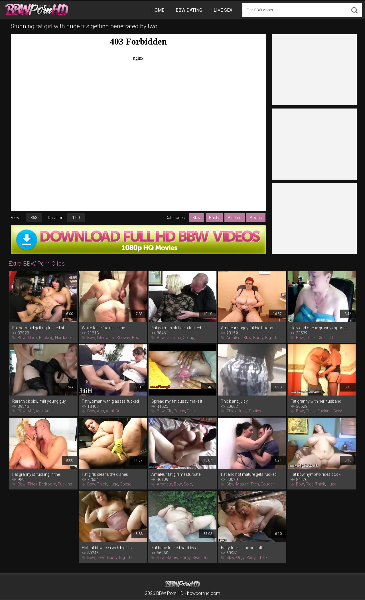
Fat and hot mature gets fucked (249, 474)
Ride (309, 484)
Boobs (256, 217)
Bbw (196, 217)
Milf (30, 411)
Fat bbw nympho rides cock (315, 474)
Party (251, 557)
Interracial (106, 337)
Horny (185, 557)
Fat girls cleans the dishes (105, 474)
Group (188, 337)
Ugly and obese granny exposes (319, 328)
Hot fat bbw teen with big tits (107, 547)
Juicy (243, 411)
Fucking (46, 337)
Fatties (255, 411)
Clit (169, 411)
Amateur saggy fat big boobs (247, 328)
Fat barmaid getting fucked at (38, 328)
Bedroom (47, 484)
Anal (48, 411)
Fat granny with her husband (316, 401)
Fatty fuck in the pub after (243, 547)
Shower (123, 337)
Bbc (135, 337)
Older (322, 337)
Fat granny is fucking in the (36, 474)
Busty (214, 217)
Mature (242, 484)
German (174, 337)
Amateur (234, 337)
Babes (172, 557)
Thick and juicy (234, 401)
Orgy (240, 557)
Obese (125, 484)
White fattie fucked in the (103, 328)
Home (157, 10)
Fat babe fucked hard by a (174, 547)
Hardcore (63, 337)
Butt (119, 411)
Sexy (337, 411)
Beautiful (200, 557)
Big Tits (234, 217)
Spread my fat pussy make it (176, 401)
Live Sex (223, 10)
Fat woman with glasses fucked (110, 401)
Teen (254, 484)
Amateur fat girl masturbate (175, 474)
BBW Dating (189, 10)
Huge (113, 484)
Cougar (267, 484)
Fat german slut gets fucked (176, 328)
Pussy (179, 411)
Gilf (331, 337)
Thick (32, 337)
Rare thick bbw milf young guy (39, 401)
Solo (188, 484)
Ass (39, 411)
